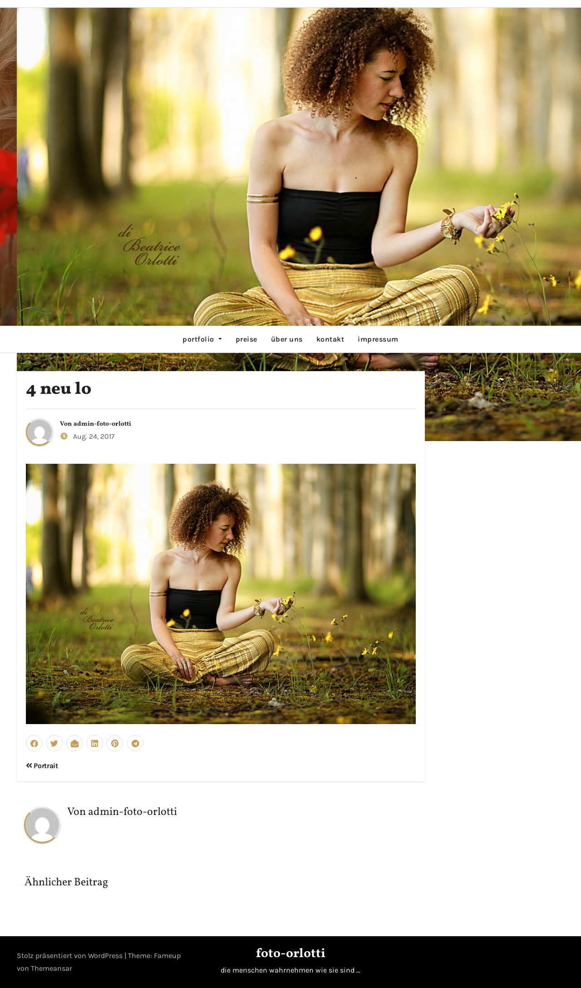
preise (246, 339)
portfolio (202, 339)
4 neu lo (58, 389)
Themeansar (51, 968)
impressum (378, 339)
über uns (287, 339)
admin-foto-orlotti (102, 424)
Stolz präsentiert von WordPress (70, 955)
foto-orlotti (290, 954)
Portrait (42, 765)
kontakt (330, 339)
